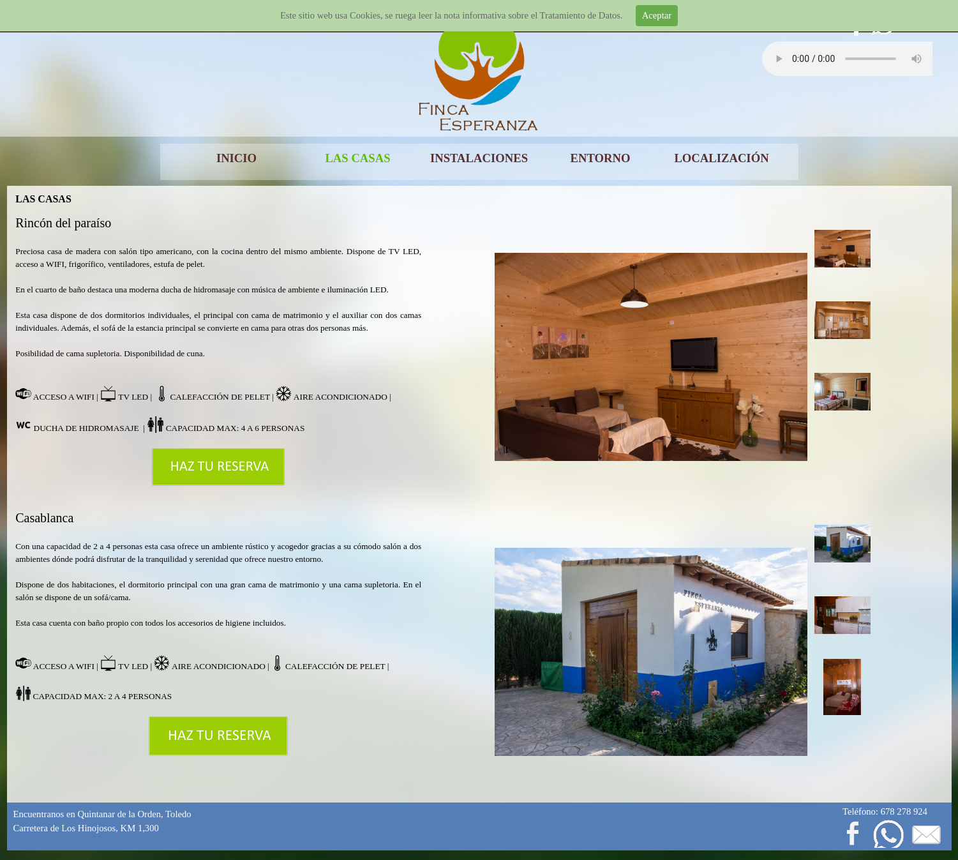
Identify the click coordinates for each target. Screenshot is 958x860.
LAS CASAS (357, 158)
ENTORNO (601, 158)
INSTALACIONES (479, 158)
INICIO (236, 158)
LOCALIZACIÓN (721, 158)
